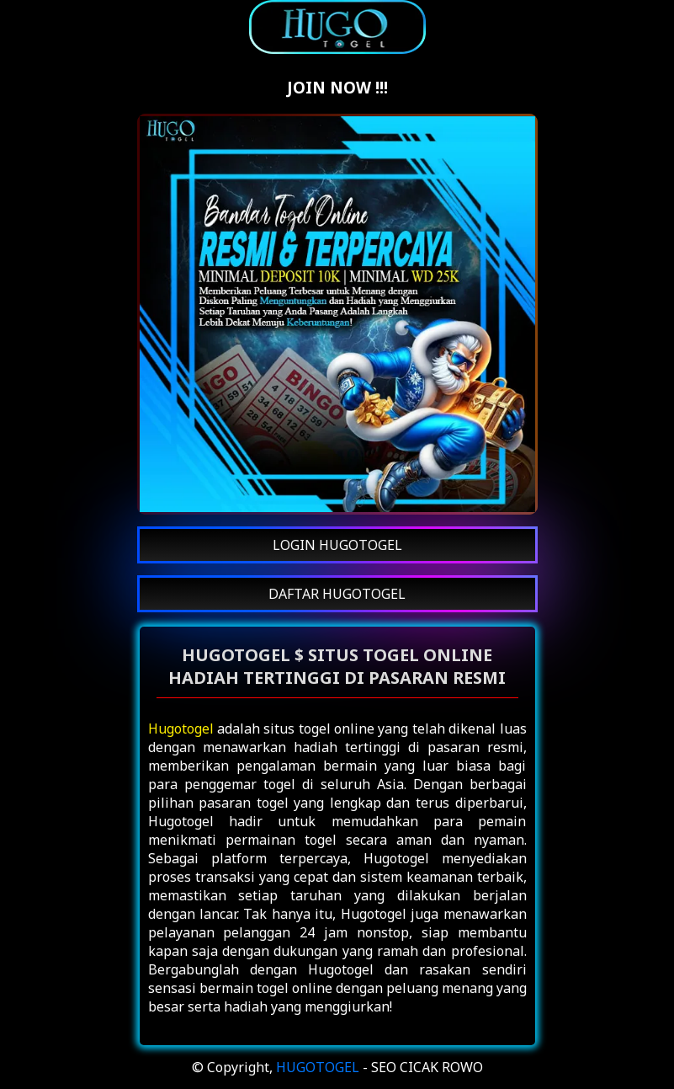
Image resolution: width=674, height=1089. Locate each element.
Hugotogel (181, 728)
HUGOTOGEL (317, 1067)
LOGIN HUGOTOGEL (337, 545)
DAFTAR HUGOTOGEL (337, 594)
